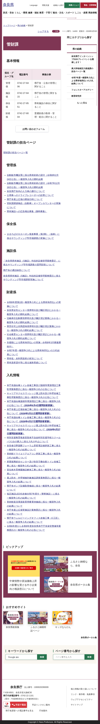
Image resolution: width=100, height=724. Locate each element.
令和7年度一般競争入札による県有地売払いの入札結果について (82, 81)
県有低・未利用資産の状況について (25, 358)
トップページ (9, 25)
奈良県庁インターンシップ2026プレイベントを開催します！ (82, 59)
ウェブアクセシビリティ (82, 699)
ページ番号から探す (68, 651)
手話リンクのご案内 (41, 705)
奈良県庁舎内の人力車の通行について (26, 191)
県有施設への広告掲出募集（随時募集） (27, 211)
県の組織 (21, 25)
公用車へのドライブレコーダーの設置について (30, 195)
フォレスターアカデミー (82, 90)
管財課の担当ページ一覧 (15, 152)
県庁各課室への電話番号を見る (19, 711)
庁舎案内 (43, 711)
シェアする (43, 31)
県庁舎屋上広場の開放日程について (25, 199)
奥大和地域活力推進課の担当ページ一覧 (82, 69)
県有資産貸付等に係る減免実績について (27, 362)
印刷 (56, 31)
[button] (32, 5)
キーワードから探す (20, 651)
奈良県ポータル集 (89, 637)
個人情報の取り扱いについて (84, 689)
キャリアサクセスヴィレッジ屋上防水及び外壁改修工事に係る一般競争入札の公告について (34, 429)
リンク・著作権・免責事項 (83, 694)
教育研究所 (76, 96)
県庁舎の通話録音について (16, 270)
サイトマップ (77, 705)
